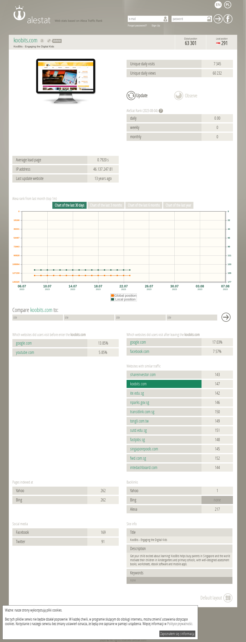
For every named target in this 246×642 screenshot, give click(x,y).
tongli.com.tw (139, 421)
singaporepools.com (144, 449)
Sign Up (156, 25)
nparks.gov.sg (139, 402)
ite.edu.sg (137, 393)
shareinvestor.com (143, 374)
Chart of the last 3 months (106, 205)
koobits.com (138, 384)
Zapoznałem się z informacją (177, 634)
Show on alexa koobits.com (42, 41)
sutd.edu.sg (138, 430)
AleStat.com (66, 14)
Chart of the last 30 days (69, 205)
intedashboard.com (143, 467)
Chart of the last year (178, 205)
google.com (24, 343)
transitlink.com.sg (142, 411)
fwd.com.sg (138, 458)
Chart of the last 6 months (144, 205)
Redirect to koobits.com (49, 41)
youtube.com (25, 352)
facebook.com (139, 351)
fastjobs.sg (137, 439)
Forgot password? (137, 25)
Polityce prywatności (179, 624)
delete (57, 40)
